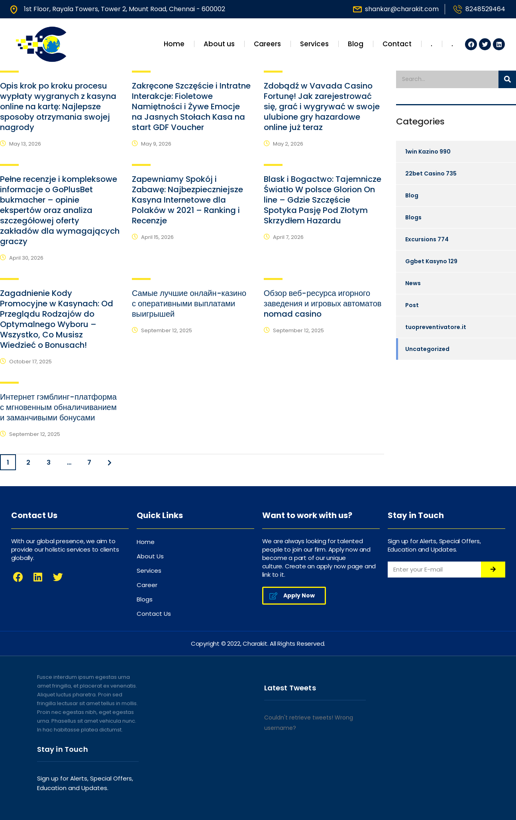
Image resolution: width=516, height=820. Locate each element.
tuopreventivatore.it (435, 327)
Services (314, 44)
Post (412, 305)
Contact (397, 44)
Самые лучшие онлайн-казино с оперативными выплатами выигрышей (189, 303)
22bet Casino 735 (431, 173)
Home (174, 44)
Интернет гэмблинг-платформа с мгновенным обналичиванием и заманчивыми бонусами (58, 407)
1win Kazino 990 (428, 152)
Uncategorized (427, 349)
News (413, 283)
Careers (267, 44)
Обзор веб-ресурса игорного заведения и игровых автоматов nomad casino (323, 303)
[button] (294, 596)
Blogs (413, 217)
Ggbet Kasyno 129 (431, 261)
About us (219, 44)
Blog (355, 44)
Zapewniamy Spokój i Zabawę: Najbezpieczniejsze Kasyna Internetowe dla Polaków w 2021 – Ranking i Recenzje (187, 199)
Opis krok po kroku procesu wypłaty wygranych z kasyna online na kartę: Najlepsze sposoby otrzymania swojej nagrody (58, 106)
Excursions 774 (427, 239)
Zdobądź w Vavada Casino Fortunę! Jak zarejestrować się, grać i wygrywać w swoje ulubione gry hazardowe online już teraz (322, 106)
